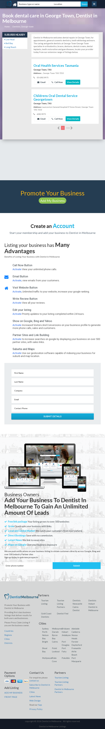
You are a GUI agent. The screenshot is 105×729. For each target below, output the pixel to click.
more (69, 128)
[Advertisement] (52, 160)
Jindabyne (66, 635)
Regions (8, 635)
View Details (73, 82)
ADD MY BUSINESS (13, 692)
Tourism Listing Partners (61, 603)
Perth (44, 632)
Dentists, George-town (22, 26)
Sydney (45, 628)
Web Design (35, 700)
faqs (40, 705)
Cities (7, 639)
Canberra (76, 632)
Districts (8, 643)
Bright (45, 641)
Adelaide (75, 628)
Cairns (55, 641)
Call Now (57, 82)
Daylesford (77, 645)
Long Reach (10, 47)
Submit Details (52, 416)
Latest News (35, 696)
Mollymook (47, 658)
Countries (8, 631)
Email (41, 82)
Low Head (9, 39)
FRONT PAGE (10, 697)
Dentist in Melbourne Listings (52, 726)
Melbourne (57, 628)
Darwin (55, 632)
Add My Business (52, 201)
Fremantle (76, 648)
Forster (75, 641)
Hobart (65, 632)
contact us (34, 680)
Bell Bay (8, 43)
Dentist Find (62, 613)
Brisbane (66, 628)
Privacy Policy (36, 709)
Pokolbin (66, 658)
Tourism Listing (61, 677)
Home (7, 26)
